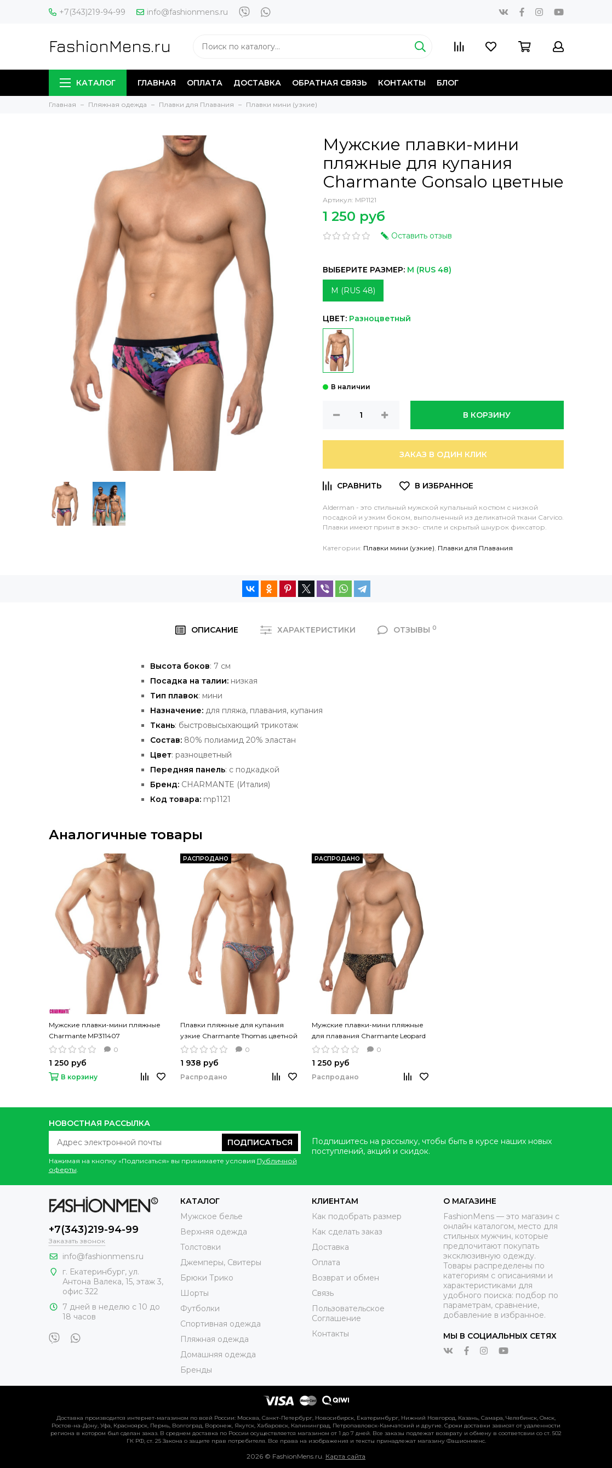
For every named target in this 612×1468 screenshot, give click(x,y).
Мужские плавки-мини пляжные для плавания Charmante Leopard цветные (369, 1031)
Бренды (196, 1370)
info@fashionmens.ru (182, 12)
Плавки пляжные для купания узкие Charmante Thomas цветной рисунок (239, 1031)
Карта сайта (345, 1456)
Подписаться (260, 1142)
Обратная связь (329, 83)
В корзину (487, 415)
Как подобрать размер (357, 1216)
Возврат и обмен (345, 1278)
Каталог (88, 83)
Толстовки (200, 1247)
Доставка (257, 83)
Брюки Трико (206, 1278)
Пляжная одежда (214, 1339)
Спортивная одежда (220, 1324)
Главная (157, 83)
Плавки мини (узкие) (398, 548)
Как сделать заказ (347, 1232)
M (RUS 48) (353, 290)
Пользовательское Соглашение (348, 1313)
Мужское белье (211, 1216)
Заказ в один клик (443, 454)
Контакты (402, 83)
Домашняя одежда (218, 1354)
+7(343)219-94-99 (87, 12)
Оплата (204, 83)
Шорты (194, 1293)
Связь (323, 1293)
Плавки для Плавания (475, 548)
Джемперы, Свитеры (220, 1262)
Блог (448, 83)
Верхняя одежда (213, 1232)
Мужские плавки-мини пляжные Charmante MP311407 (105, 1030)
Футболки (200, 1308)
